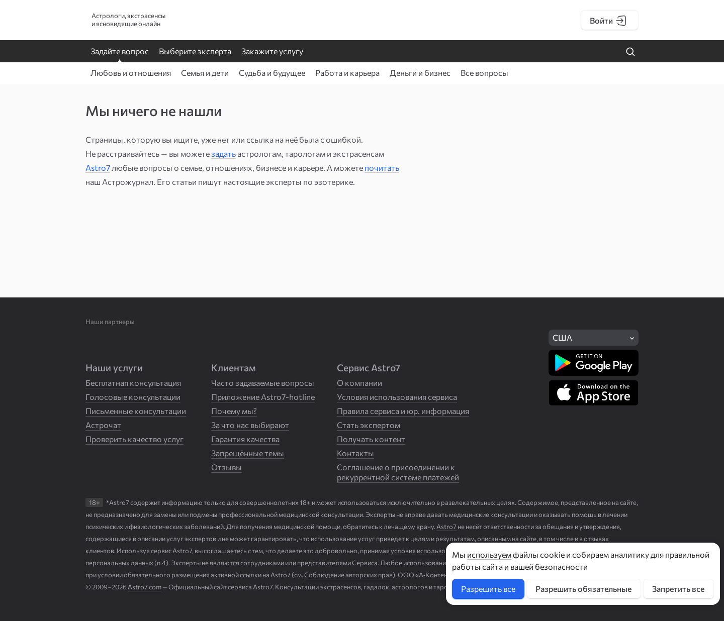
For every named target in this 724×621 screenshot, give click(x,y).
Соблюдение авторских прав (348, 575)
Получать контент (371, 439)
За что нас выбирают (250, 425)
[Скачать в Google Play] (594, 363)
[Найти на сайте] (630, 52)
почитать (382, 167)
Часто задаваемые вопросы (262, 382)
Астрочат (103, 425)
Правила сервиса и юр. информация (403, 411)
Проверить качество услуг (134, 439)
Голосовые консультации (132, 396)
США (562, 337)
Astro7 (97, 167)
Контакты (355, 453)
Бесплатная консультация (133, 382)
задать (223, 153)
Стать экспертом (368, 425)
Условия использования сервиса (397, 396)
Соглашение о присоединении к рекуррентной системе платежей (398, 472)
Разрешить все (488, 588)
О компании (359, 382)
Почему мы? (234, 411)
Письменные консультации (135, 411)
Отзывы (226, 467)
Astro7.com (144, 587)
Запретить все (678, 588)
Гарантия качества (245, 439)
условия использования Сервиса (440, 551)
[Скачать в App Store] (594, 393)
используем (489, 554)
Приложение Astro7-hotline (263, 396)
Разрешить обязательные (583, 588)
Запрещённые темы (247, 453)
